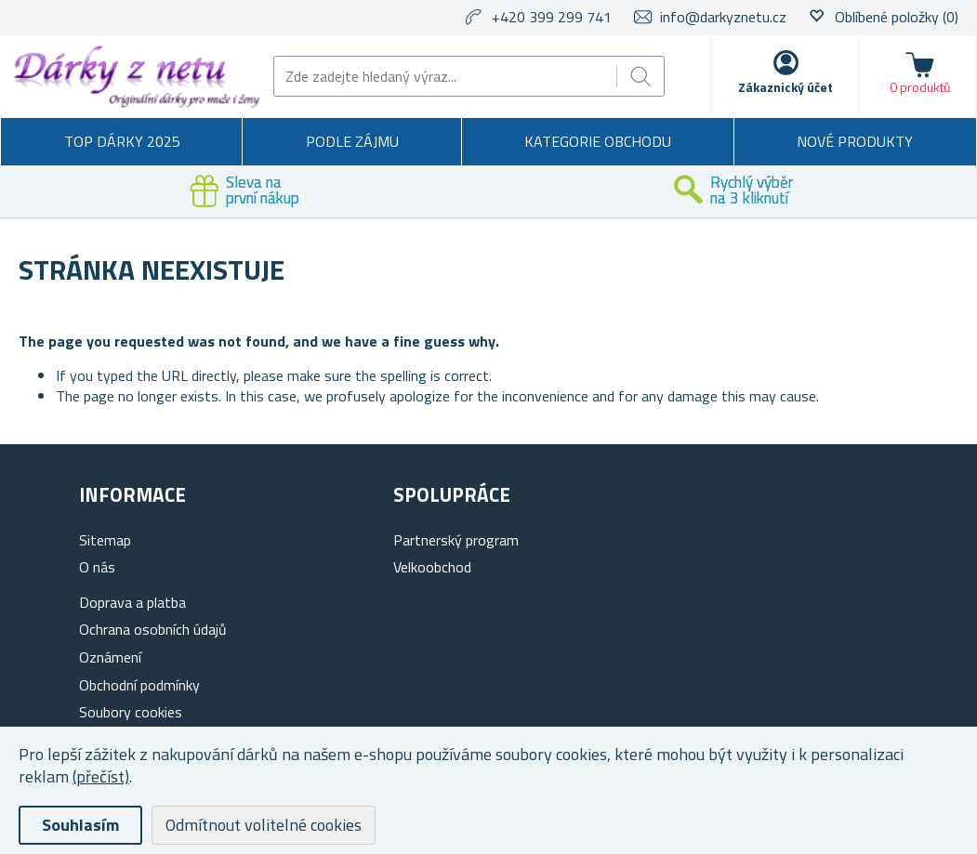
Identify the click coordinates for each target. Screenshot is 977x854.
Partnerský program (456, 540)
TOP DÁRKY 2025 (122, 141)
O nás (97, 567)
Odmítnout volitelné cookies (263, 824)
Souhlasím (80, 824)
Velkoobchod (432, 567)
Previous (14, 191)
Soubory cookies (130, 712)
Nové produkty (855, 141)
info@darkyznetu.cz (723, 17)
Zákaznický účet (785, 87)
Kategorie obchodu (597, 141)
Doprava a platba (132, 602)
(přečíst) (101, 776)
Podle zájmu (352, 141)
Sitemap (105, 540)
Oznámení (110, 657)
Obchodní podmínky (139, 685)
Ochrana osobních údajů (153, 629)
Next (963, 191)
